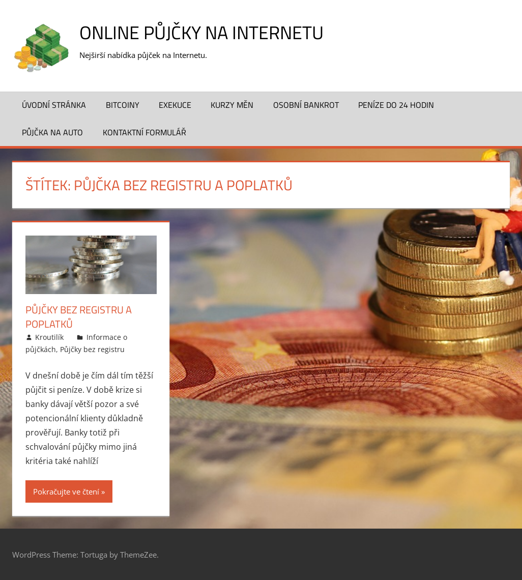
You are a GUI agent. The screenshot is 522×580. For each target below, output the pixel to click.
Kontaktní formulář (144, 132)
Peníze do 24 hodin (396, 105)
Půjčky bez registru (92, 349)
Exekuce (175, 105)
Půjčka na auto (52, 132)
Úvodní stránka (54, 105)
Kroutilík (49, 337)
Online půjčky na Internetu (201, 32)
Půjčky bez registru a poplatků (78, 317)
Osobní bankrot (306, 105)
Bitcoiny (122, 105)
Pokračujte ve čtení (66, 491)
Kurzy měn (232, 105)
